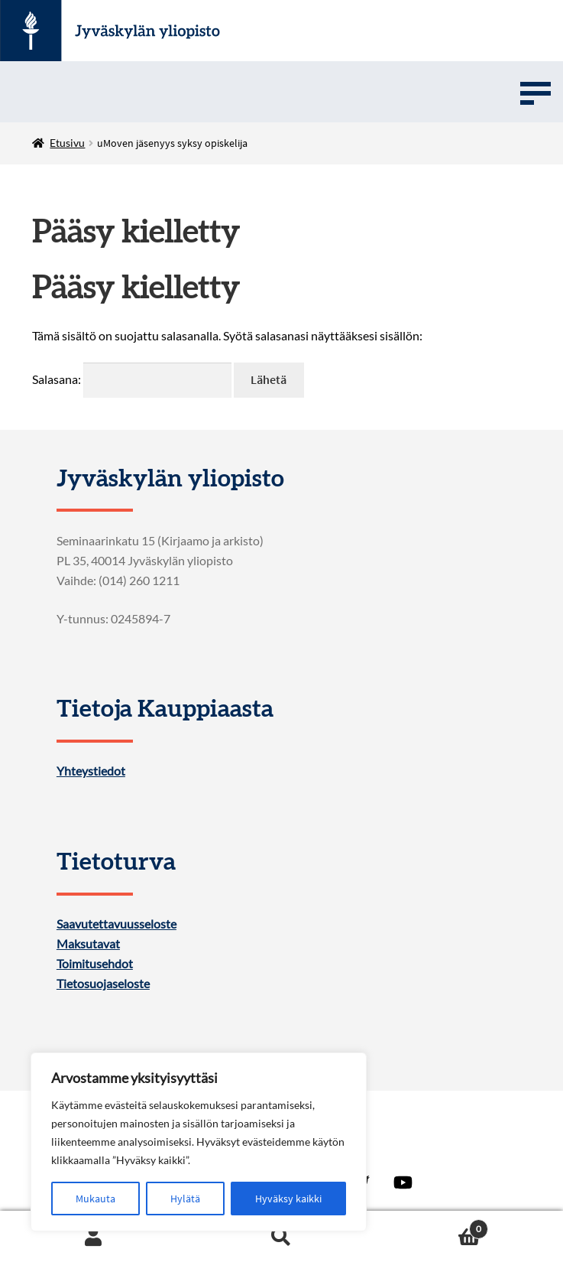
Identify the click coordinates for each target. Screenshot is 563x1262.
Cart (431, 1225)
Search (282, 1237)
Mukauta (95, 1198)
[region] (199, 1141)
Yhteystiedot (91, 771)
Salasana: (131, 379)
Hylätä (185, 1198)
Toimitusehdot (95, 964)
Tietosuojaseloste (103, 983)
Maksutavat (88, 944)
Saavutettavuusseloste (116, 924)
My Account (94, 1237)
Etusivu (67, 142)
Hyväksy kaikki (288, 1198)
